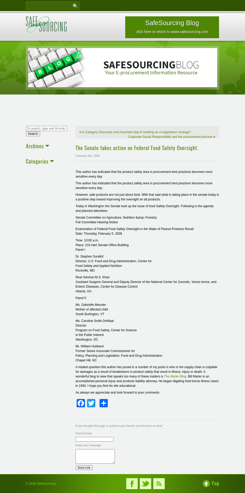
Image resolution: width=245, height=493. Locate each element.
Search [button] (33, 134)
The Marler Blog (175, 376)
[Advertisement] (122, 111)
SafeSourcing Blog (172, 26)
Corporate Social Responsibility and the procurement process (170, 137)
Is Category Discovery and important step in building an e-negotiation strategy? (136, 132)
